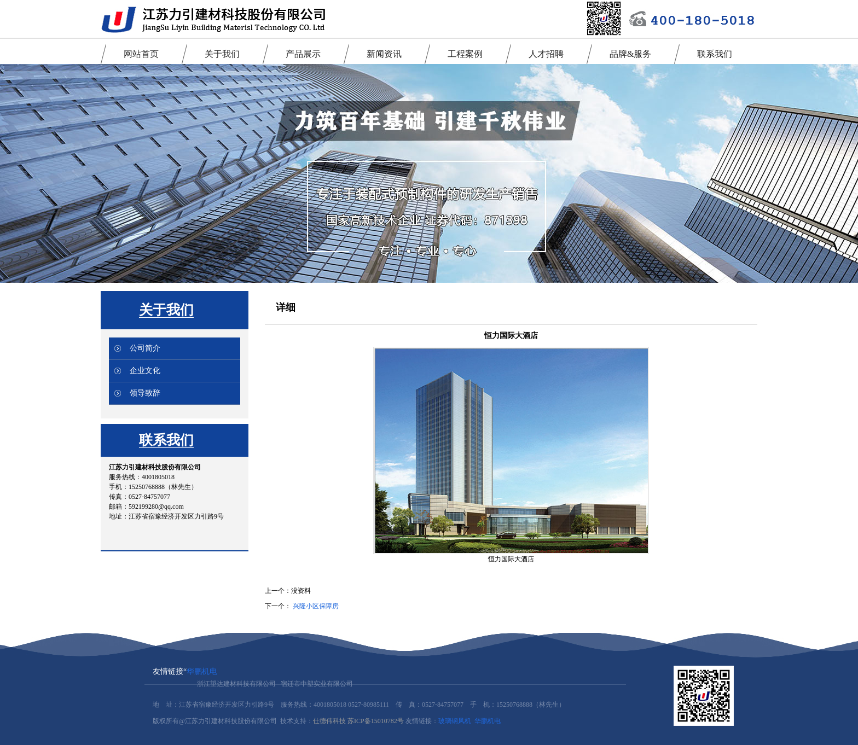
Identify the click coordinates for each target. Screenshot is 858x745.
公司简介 (145, 348)
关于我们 (166, 309)
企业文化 (145, 370)
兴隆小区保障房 (316, 606)
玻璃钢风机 (454, 721)
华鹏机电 (202, 671)
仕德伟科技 (329, 721)
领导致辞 (145, 393)
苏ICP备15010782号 (375, 721)
